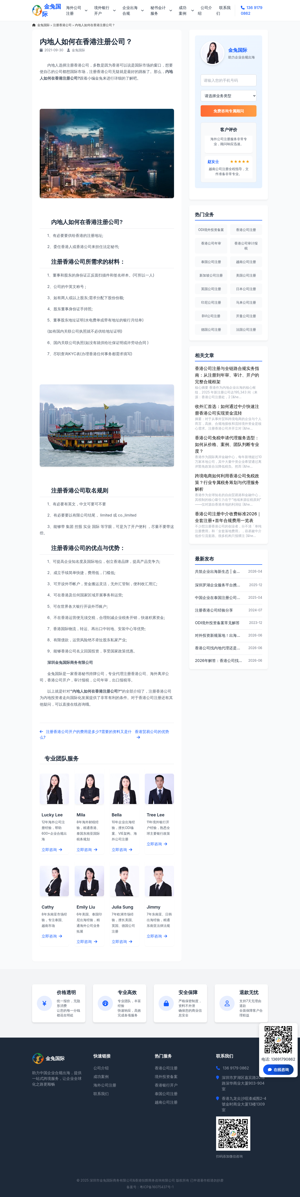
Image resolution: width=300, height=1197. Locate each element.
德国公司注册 (211, 329)
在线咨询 (278, 1069)
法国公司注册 (246, 329)
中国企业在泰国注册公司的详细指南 (218, 597)
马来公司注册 (246, 302)
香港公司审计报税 (246, 245)
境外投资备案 (166, 1076)
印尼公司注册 (211, 302)
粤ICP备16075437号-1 (157, 1187)
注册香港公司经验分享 (214, 610)
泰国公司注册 (211, 262)
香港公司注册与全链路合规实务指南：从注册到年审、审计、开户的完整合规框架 (227, 375)
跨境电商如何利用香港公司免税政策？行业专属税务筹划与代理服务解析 (227, 482)
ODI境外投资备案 (211, 230)
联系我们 (223, 10)
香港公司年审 (211, 243)
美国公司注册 (246, 275)
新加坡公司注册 (211, 275)
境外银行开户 (105, 10)
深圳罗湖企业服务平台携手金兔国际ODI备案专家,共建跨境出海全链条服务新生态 (218, 585)
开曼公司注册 (246, 316)
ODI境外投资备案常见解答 (217, 622)
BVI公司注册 (211, 316)
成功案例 (186, 10)
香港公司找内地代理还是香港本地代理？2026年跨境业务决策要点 (218, 648)
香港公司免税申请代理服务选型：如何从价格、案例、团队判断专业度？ (227, 444)
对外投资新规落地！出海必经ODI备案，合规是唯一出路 (218, 635)
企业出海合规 (133, 10)
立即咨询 (52, 849)
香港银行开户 (166, 1085)
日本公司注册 (246, 289)
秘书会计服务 (161, 10)
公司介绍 (205, 10)
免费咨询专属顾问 (228, 111)
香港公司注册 (246, 230)
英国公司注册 (211, 289)
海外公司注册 (77, 10)
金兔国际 (43, 25)
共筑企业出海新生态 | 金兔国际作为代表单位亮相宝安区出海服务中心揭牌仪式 (218, 571)
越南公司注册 (246, 262)
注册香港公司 (62, 25)
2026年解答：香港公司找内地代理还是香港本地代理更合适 (218, 660)
